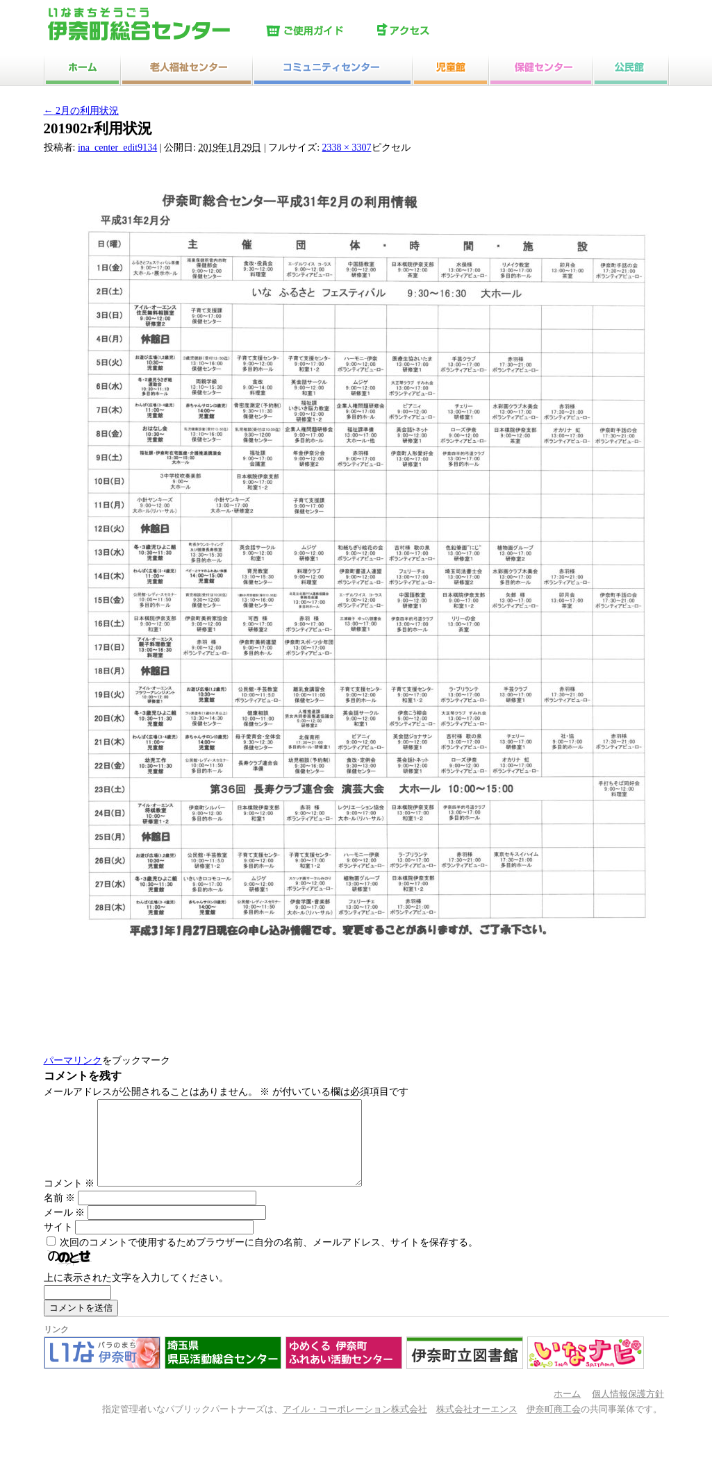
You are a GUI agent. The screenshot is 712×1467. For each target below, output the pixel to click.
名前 (60, 1214)
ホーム (567, 1411)
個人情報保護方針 (628, 1411)
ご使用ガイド (318, 31)
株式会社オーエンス (477, 1426)
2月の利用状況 (81, 111)
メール (64, 1229)
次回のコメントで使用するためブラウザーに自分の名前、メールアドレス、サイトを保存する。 (269, 1259)
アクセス (429, 31)
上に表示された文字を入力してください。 (136, 1294)
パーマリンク (73, 1060)
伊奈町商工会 (554, 1426)
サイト (58, 1244)
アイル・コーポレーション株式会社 (355, 1426)
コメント (69, 1200)
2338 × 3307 (347, 147)
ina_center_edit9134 (117, 147)
